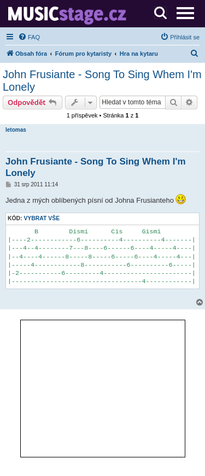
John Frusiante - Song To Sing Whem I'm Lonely (102, 80)
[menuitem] (29, 37)
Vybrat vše (42, 218)
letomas (15, 130)
